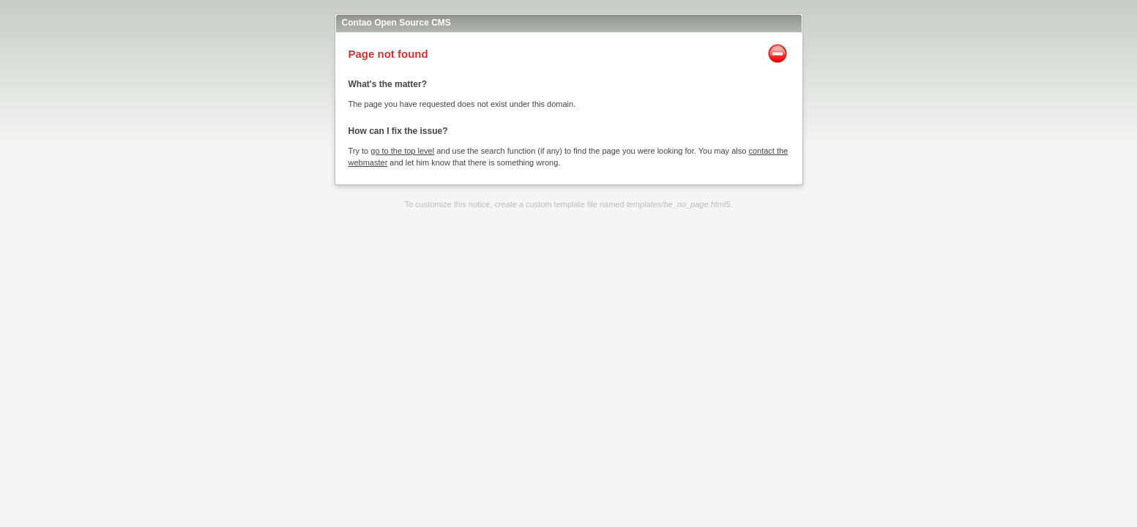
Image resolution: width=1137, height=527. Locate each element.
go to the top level (402, 150)
